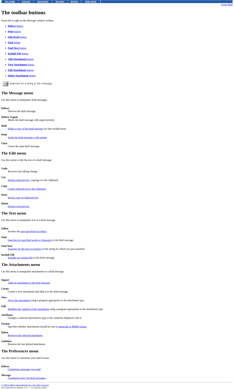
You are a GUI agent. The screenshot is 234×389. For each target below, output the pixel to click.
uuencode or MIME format (72, 326)
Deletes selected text (18, 180)
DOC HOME (10, 2)
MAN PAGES (42, 2)
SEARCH (74, 2)
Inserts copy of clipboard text (23, 197)
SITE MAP (26, 2)
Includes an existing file (20, 257)
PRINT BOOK (91, 2)
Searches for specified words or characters (30, 240)
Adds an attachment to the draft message (29, 282)
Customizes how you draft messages (27, 378)
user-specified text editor (33, 231)
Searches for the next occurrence (25, 249)
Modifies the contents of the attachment (28, 309)
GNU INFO (59, 2)
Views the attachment (19, 300)
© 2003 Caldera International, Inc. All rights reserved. (25, 385)
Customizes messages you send (24, 369)
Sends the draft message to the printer (27, 137)
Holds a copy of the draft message (25, 128)
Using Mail (227, 4)
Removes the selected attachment (25, 335)
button (15, 26)
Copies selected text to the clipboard (27, 189)
